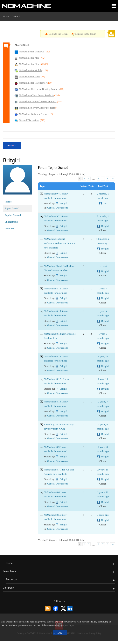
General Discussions (57, 207)
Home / (7, 16)
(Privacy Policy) (65, 625)
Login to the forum (58, 34)
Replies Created (13, 215)
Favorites (9, 228)
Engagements (11, 221)
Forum (15, 16)
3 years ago (103, 514)
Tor (105, 203)
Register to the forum (85, 34)
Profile (8, 201)
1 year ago (103, 265)
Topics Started (12, 208)
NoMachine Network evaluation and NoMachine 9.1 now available (59, 243)
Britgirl (63, 203)
